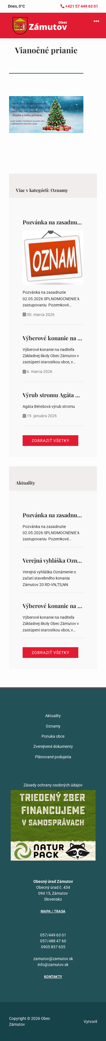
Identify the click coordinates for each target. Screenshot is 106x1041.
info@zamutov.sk (53, 964)
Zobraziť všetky (50, 440)
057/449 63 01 (53, 935)
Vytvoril (90, 1021)
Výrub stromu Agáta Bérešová (60, 395)
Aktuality (53, 715)
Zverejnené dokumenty (53, 746)
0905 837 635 (53, 947)
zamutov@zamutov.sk (53, 958)
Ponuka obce (53, 736)
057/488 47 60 (53, 941)
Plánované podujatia (53, 757)
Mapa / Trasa (53, 911)
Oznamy (53, 726)
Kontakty (53, 977)
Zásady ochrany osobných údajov (53, 785)
